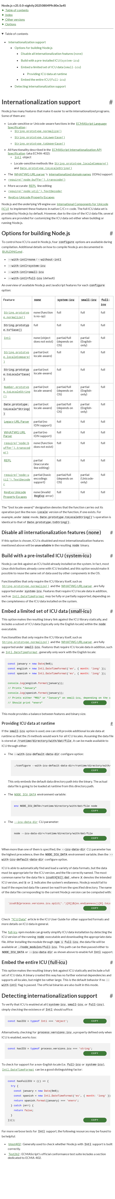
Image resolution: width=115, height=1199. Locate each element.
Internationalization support (27, 70)
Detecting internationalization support (40, 114)
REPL (32, 213)
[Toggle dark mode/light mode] (109, 17)
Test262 (13, 1181)
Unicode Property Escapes (31, 225)
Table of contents (15, 36)
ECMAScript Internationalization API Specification (55, 179)
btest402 (14, 1171)
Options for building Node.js (34, 75)
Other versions (13, 46)
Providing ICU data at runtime (47, 101)
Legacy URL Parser (16, 449)
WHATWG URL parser (29, 202)
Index (7, 41)
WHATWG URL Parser (14, 461)
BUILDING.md (12, 279)
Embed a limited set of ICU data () (51, 95)
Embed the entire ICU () (43, 107)
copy (94, 730)
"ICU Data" (18, 947)
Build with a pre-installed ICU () (50, 88)
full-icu (12, 959)
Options (9, 50)
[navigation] (57, 87)
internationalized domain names (70, 202)
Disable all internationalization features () (52, 81)
